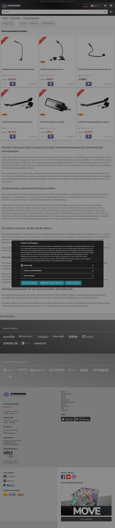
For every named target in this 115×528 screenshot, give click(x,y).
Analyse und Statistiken (33, 270)
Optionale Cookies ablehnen (52, 283)
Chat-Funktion (29, 276)
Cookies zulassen (73, 283)
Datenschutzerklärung (62, 257)
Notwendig (28, 265)
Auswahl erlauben (29, 283)
